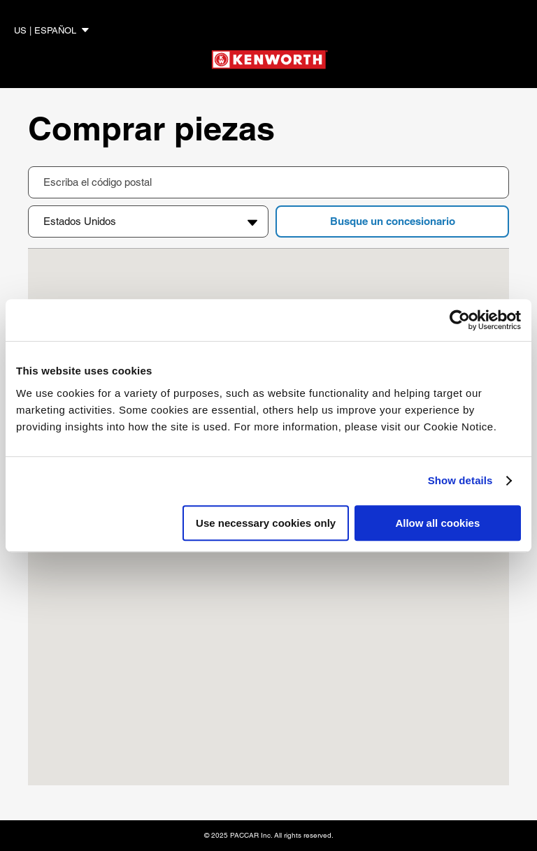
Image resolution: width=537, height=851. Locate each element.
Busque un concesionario (392, 221)
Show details (460, 480)
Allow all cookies (437, 523)
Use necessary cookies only (266, 523)
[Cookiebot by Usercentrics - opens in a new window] (460, 320)
